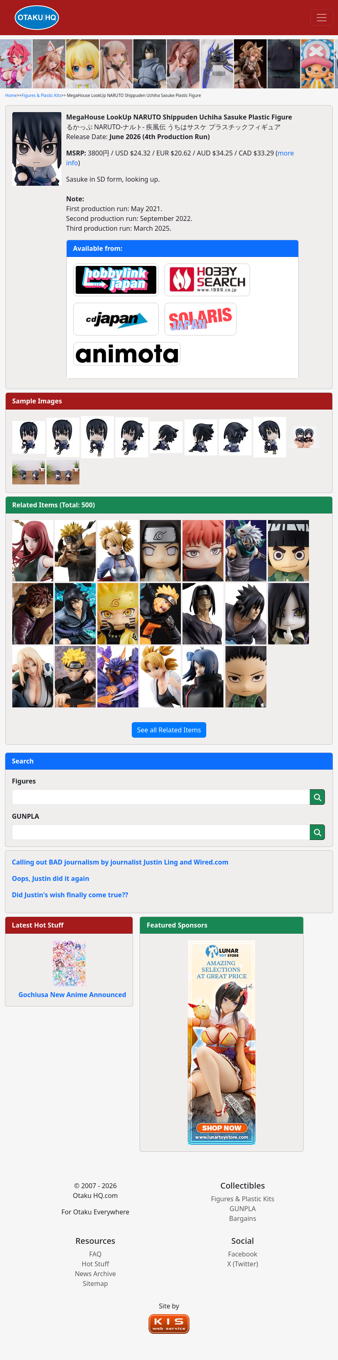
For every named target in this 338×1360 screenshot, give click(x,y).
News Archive (95, 1273)
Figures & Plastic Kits (41, 95)
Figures (24, 781)
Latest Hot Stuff (37, 925)
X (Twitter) (242, 1263)
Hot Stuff (95, 1263)
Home (11, 95)
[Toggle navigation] (321, 17)
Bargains (242, 1218)
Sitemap (95, 1283)
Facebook (242, 1254)
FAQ (95, 1254)
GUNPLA (25, 816)
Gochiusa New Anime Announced (72, 994)
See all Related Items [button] (169, 729)
